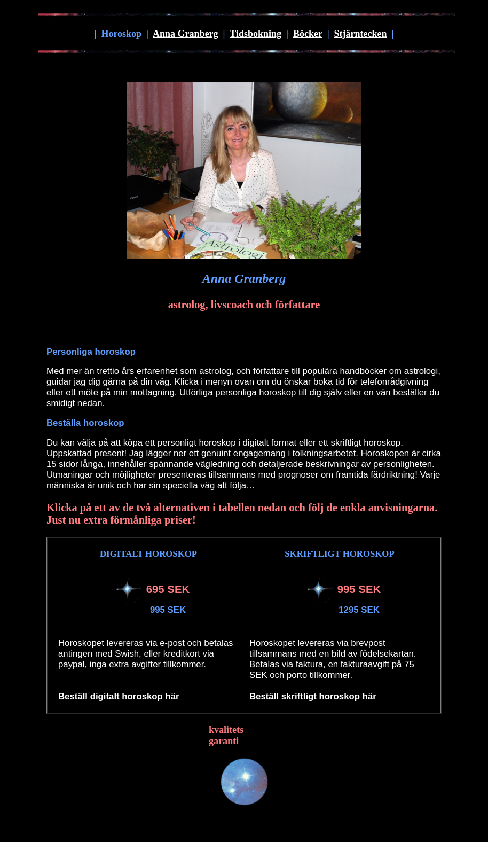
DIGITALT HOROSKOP (148, 554)
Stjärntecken (360, 33)
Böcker (307, 33)
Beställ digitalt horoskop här (118, 696)
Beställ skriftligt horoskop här (312, 696)
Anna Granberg (185, 33)
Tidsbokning (255, 33)
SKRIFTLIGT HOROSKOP (339, 554)
